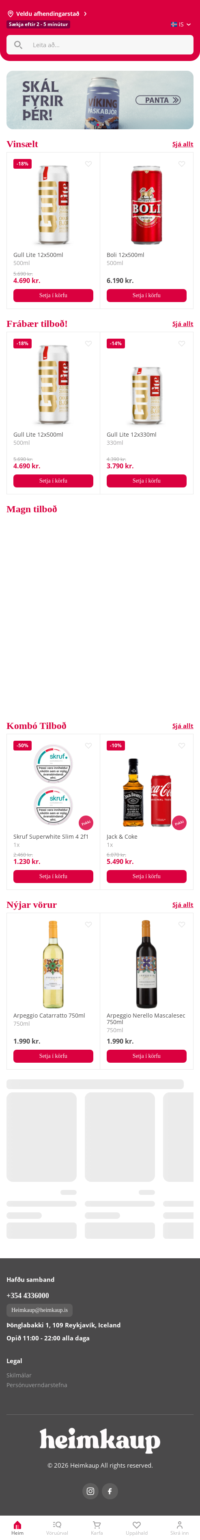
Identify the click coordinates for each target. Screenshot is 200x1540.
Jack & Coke (122, 836)
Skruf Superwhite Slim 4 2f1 (51, 836)
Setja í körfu (53, 295)
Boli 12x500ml (125, 255)
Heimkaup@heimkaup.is (39, 1310)
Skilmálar (19, 1375)
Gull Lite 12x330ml (132, 434)
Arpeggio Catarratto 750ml (49, 1015)
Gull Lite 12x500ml (38, 255)
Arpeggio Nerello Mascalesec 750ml (146, 1018)
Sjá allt (183, 144)
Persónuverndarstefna (36, 1385)
